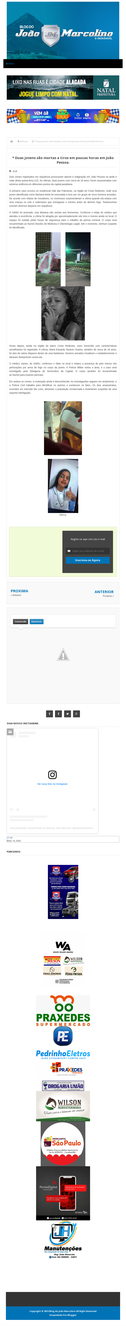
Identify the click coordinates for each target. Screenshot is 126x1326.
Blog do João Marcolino (62, 1311)
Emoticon (37, 621)
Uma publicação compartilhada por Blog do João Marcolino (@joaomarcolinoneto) (52, 828)
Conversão (20, 621)
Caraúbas (12, 844)
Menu (10, 63)
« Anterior (16, 595)
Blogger (72, 1315)
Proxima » (108, 596)
